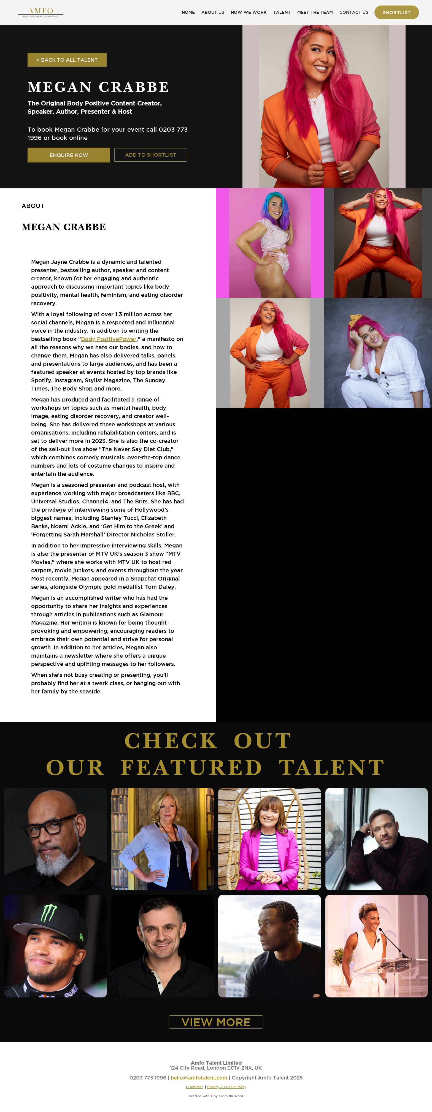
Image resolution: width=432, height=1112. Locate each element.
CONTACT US (353, 12)
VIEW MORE (216, 1022)
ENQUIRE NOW (69, 155)
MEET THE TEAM (315, 12)
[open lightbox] (270, 243)
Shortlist (397, 12)
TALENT (282, 12)
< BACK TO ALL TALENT (67, 60)
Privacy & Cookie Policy (226, 1087)
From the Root (231, 1096)
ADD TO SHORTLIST (150, 155)
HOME (188, 12)
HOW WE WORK (249, 12)
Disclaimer (194, 1087)
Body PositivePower (108, 339)
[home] (40, 12)
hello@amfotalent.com (199, 1077)
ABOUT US (212, 12)
